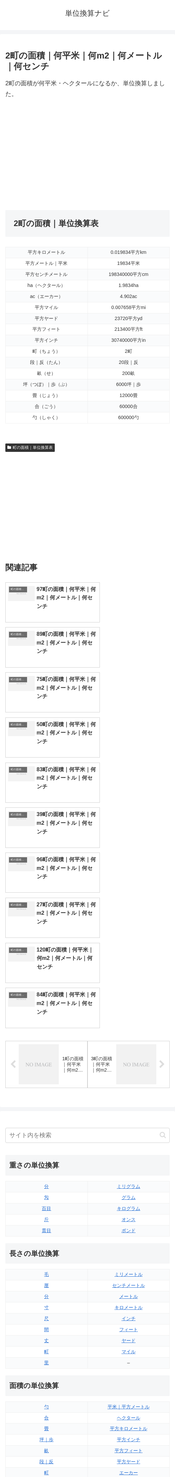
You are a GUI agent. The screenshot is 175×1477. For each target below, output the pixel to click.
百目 (46, 984)
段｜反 (46, 1237)
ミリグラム (128, 962)
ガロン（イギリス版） (128, 1358)
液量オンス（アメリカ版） (129, 1314)
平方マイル (128, 1259)
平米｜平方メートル (129, 1182)
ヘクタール (128, 1193)
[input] (87, 910)
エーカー (128, 1248)
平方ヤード (128, 1237)
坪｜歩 (46, 1215)
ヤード (129, 1116)
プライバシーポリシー (130, 1455)
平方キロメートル (128, 1204)
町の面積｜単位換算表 (30, 447)
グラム (129, 973)
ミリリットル (46, 1358)
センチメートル (128, 1061)
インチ (129, 1094)
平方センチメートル (46, 1259)
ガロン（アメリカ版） (128, 1369)
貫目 (46, 1006)
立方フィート (129, 1325)
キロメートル (129, 1083)
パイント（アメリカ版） (128, 1347)
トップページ (45, 1455)
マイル (129, 1127)
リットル (46, 1369)
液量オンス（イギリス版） (129, 1303)
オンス (129, 995)
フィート (128, 1105)
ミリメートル (129, 1050)
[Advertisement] (87, 155)
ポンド (129, 1006)
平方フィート (129, 1226)
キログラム (128, 984)
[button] (163, 911)
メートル (128, 1072)
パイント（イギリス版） (128, 1336)
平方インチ (128, 1215)
